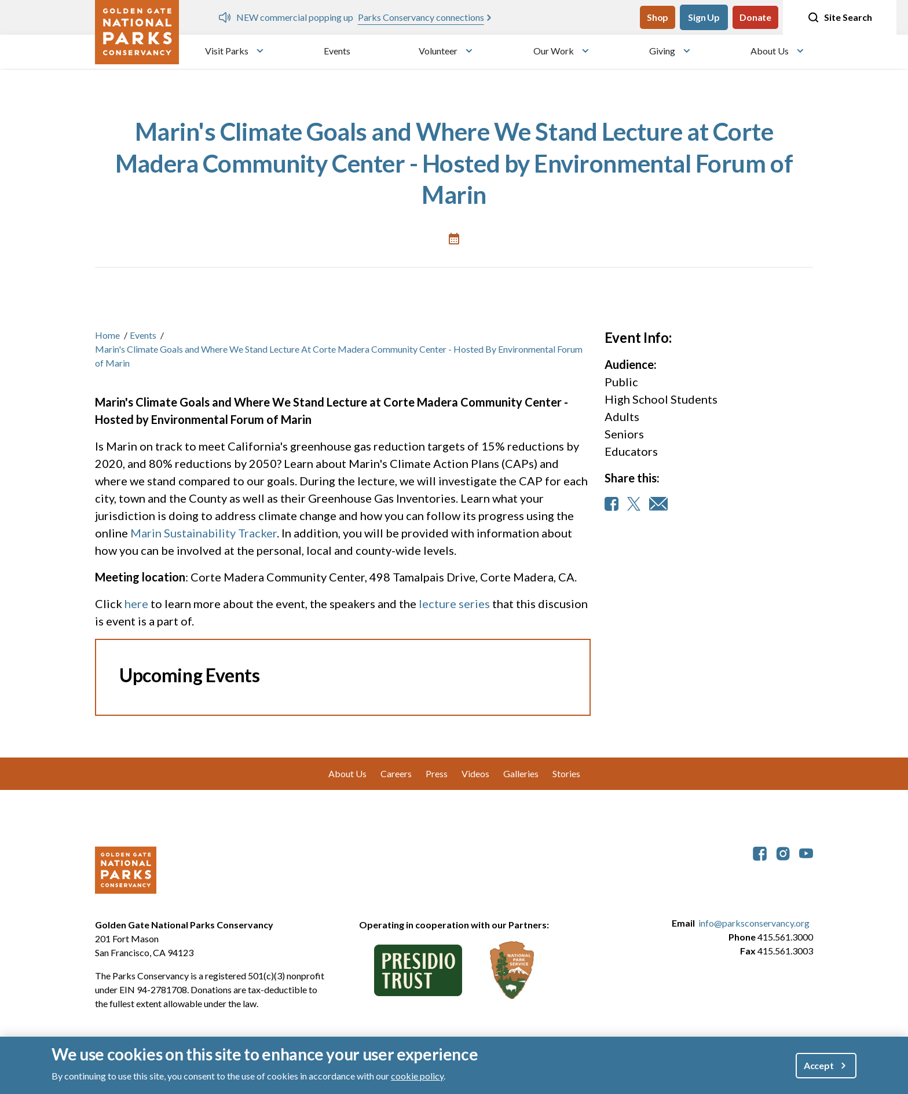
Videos (475, 773)
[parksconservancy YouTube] (806, 852)
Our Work (553, 50)
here (138, 603)
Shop (657, 17)
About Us (769, 50)
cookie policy (417, 1075)
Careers (396, 773)
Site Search (839, 17)
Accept (819, 1065)
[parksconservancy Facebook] (760, 852)
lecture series (454, 603)
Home (107, 335)
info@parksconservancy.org (754, 922)
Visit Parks (226, 50)
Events (337, 50)
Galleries (521, 773)
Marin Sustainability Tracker (203, 533)
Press (437, 773)
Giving (662, 50)
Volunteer (438, 50)
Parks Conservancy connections (421, 17)
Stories (566, 773)
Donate (755, 17)
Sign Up (704, 17)
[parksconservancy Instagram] (783, 852)
